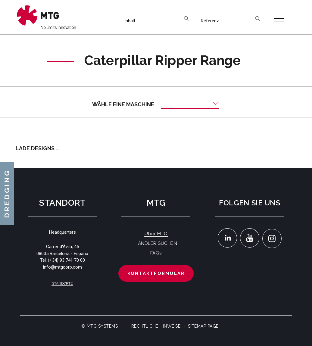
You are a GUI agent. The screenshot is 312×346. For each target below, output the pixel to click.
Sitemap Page (203, 326)
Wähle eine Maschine (123, 104)
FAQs (156, 253)
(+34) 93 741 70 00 (66, 260)
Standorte (62, 283)
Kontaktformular (156, 273)
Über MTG (156, 233)
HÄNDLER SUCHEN (156, 243)
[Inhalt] (156, 21)
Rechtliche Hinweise (156, 326)
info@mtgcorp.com (62, 267)
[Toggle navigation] (279, 18)
